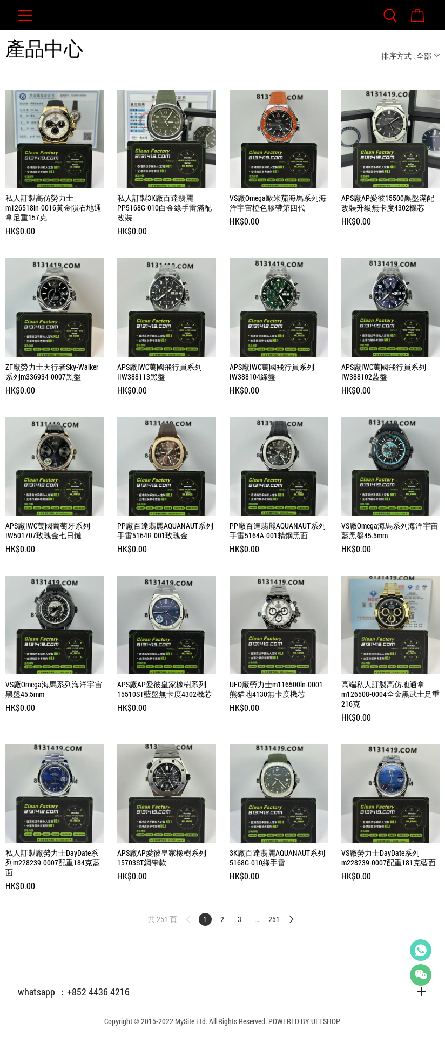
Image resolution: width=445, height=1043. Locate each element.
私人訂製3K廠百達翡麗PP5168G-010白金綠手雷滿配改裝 (164, 207)
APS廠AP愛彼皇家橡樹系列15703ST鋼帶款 (161, 858)
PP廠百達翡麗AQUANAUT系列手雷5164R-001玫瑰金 (165, 530)
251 (274, 919)
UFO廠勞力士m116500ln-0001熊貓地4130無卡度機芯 (276, 689)
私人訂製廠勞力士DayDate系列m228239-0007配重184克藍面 (52, 862)
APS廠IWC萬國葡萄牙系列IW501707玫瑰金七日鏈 (47, 530)
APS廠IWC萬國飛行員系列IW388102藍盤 (383, 372)
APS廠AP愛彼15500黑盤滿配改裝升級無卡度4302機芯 (387, 203)
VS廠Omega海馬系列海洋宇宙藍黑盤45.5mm (389, 530)
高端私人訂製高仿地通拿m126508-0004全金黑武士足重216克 (390, 694)
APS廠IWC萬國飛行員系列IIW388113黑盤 (159, 372)
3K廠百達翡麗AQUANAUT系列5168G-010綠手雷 (277, 858)
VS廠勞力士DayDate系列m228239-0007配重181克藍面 (388, 858)
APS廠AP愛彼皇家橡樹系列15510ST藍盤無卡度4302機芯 (164, 689)
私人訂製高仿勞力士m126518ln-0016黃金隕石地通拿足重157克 (53, 207)
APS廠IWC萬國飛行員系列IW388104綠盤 (272, 372)
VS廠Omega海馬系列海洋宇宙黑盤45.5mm (53, 689)
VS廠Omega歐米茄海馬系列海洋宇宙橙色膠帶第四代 (278, 203)
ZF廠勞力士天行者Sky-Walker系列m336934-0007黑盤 (51, 372)
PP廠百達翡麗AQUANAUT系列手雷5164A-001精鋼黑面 (278, 530)
